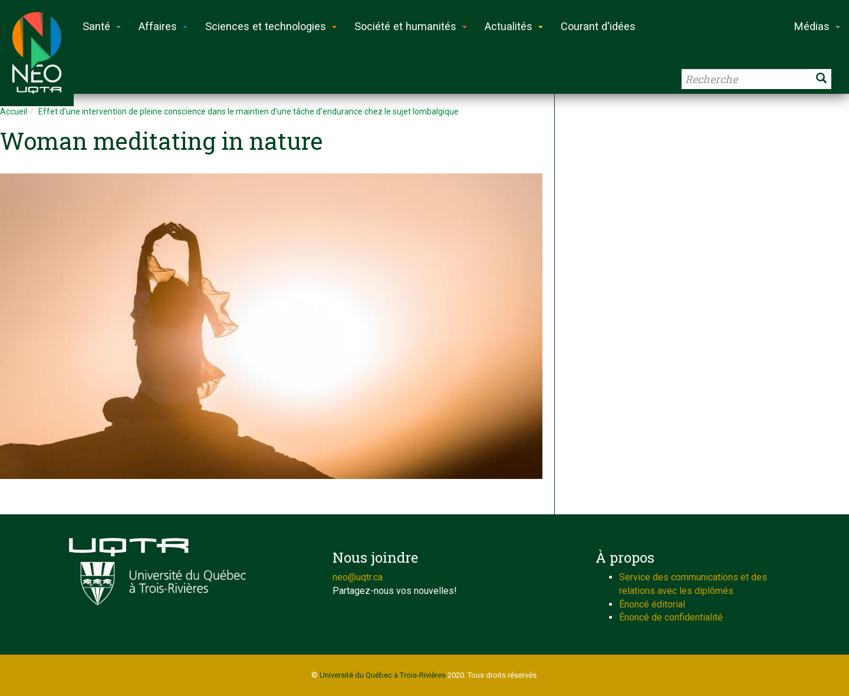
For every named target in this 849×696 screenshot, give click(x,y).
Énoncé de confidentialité (671, 617)
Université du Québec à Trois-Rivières (383, 675)
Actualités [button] (514, 26)
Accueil (13, 111)
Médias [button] (817, 26)
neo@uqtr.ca (358, 577)
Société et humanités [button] (410, 26)
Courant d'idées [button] (598, 26)
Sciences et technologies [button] (271, 26)
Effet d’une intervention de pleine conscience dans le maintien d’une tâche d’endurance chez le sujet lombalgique (248, 111)
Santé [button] (102, 26)
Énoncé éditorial (652, 604)
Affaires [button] (163, 26)
